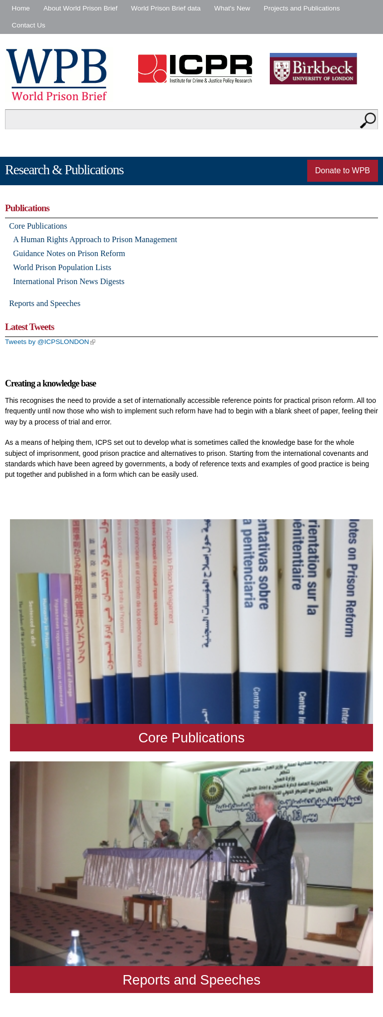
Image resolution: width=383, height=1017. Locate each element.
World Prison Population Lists (62, 267)
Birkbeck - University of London (320, 68)
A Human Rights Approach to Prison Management (95, 239)
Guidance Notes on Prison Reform (69, 253)
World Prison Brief (59, 74)
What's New (232, 8)
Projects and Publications (302, 8)
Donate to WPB (342, 170)
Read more (191, 635)
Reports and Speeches (44, 303)
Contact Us (28, 25)
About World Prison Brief (80, 8)
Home (21, 8)
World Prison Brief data (166, 8)
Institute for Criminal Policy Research (197, 68)
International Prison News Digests (68, 281)
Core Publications (38, 226)
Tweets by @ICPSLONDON (50, 341)
